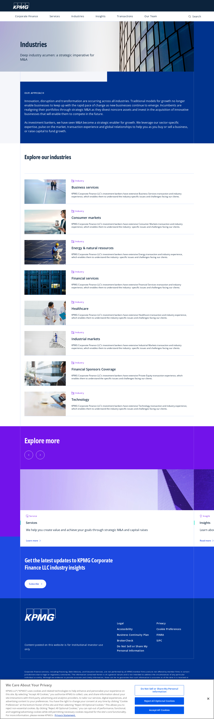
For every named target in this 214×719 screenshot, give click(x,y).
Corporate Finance (26, 16)
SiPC (159, 640)
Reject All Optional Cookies (159, 700)
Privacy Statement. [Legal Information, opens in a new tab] (65, 715)
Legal (120, 623)
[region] (107, 699)
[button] (28, 455)
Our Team (150, 16)
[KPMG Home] (21, 5)
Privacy (161, 623)
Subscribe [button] (34, 583)
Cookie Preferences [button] (169, 629)
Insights (100, 16)
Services (55, 16)
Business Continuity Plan (133, 634)
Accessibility (125, 629)
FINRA (160, 634)
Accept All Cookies (159, 710)
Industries (77, 16)
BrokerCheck (125, 640)
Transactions (125, 16)
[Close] (208, 699)
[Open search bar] (194, 17)
